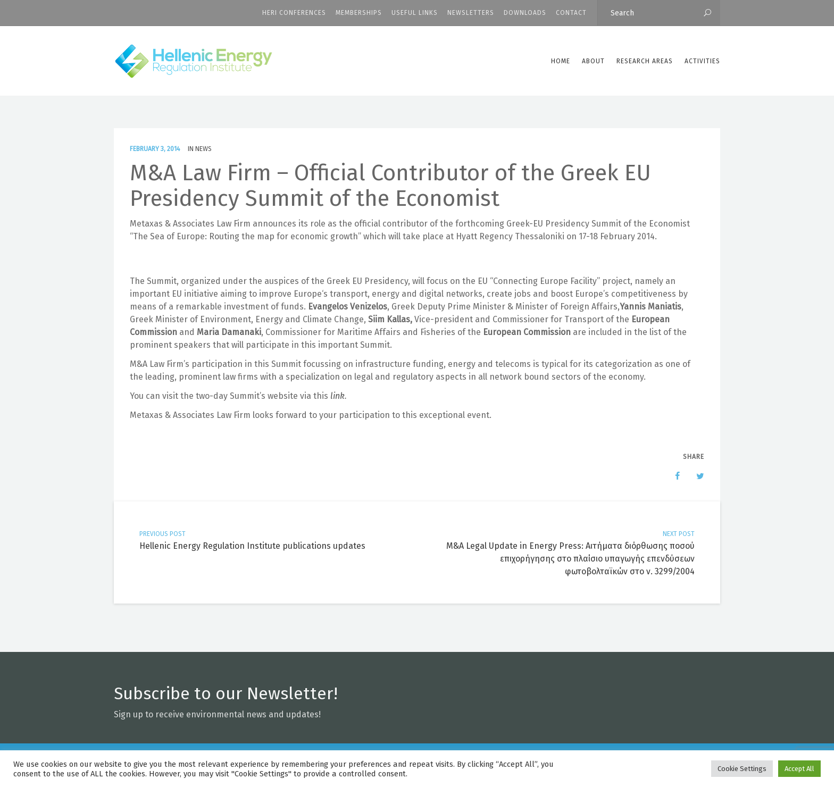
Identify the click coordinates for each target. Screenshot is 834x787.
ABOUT (593, 61)
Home (560, 61)
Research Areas (644, 61)
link (337, 396)
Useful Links (414, 12)
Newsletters (470, 12)
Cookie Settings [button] (742, 769)
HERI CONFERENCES (294, 12)
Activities (702, 61)
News (203, 149)
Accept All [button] (799, 769)
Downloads (525, 12)
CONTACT (571, 12)
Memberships (359, 12)
